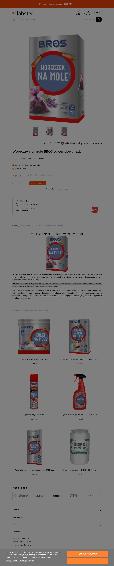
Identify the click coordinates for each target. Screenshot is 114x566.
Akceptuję (87, 561)
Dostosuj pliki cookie (26, 561)
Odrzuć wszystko (87, 554)
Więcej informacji (12, 561)
